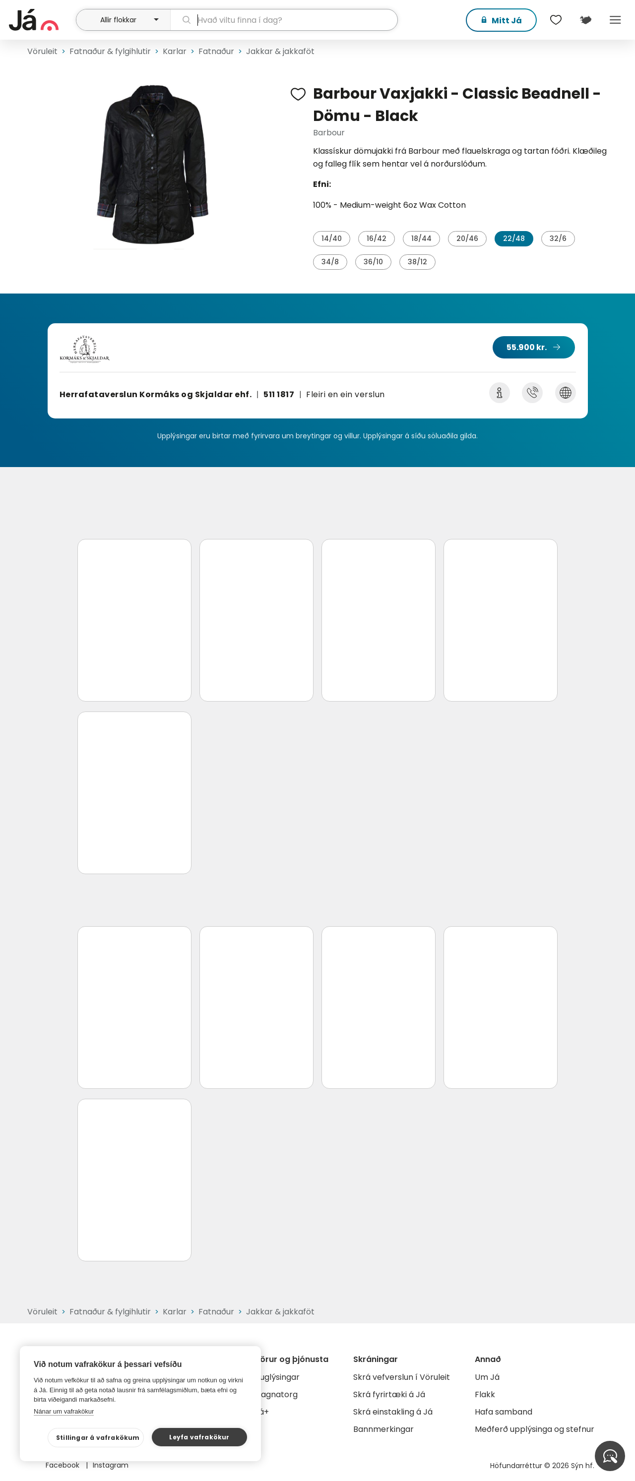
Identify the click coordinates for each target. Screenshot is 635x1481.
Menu (615, 20)
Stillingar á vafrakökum (98, 1437)
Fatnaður (216, 51)
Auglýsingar (277, 1377)
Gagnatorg (276, 1394)
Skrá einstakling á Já (393, 1412)
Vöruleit (42, 51)
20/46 (467, 238)
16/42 (376, 238)
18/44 (421, 238)
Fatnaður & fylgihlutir (110, 51)
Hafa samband (503, 1412)
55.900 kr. (527, 347)
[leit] (284, 19)
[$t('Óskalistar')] (556, 20)
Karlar (175, 51)
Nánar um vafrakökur (64, 1411)
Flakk (485, 1394)
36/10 (373, 262)
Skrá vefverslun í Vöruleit (401, 1377)
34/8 (330, 262)
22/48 (514, 238)
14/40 (331, 238)
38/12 (417, 262)
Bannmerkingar (383, 1429)
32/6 (558, 238)
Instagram (110, 1465)
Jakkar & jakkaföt (280, 51)
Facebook (63, 1465)
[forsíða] (41, 20)
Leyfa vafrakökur (199, 1437)
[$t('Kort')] (585, 20)
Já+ (261, 1412)
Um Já (487, 1377)
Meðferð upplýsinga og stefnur (534, 1429)
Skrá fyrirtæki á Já (389, 1394)
